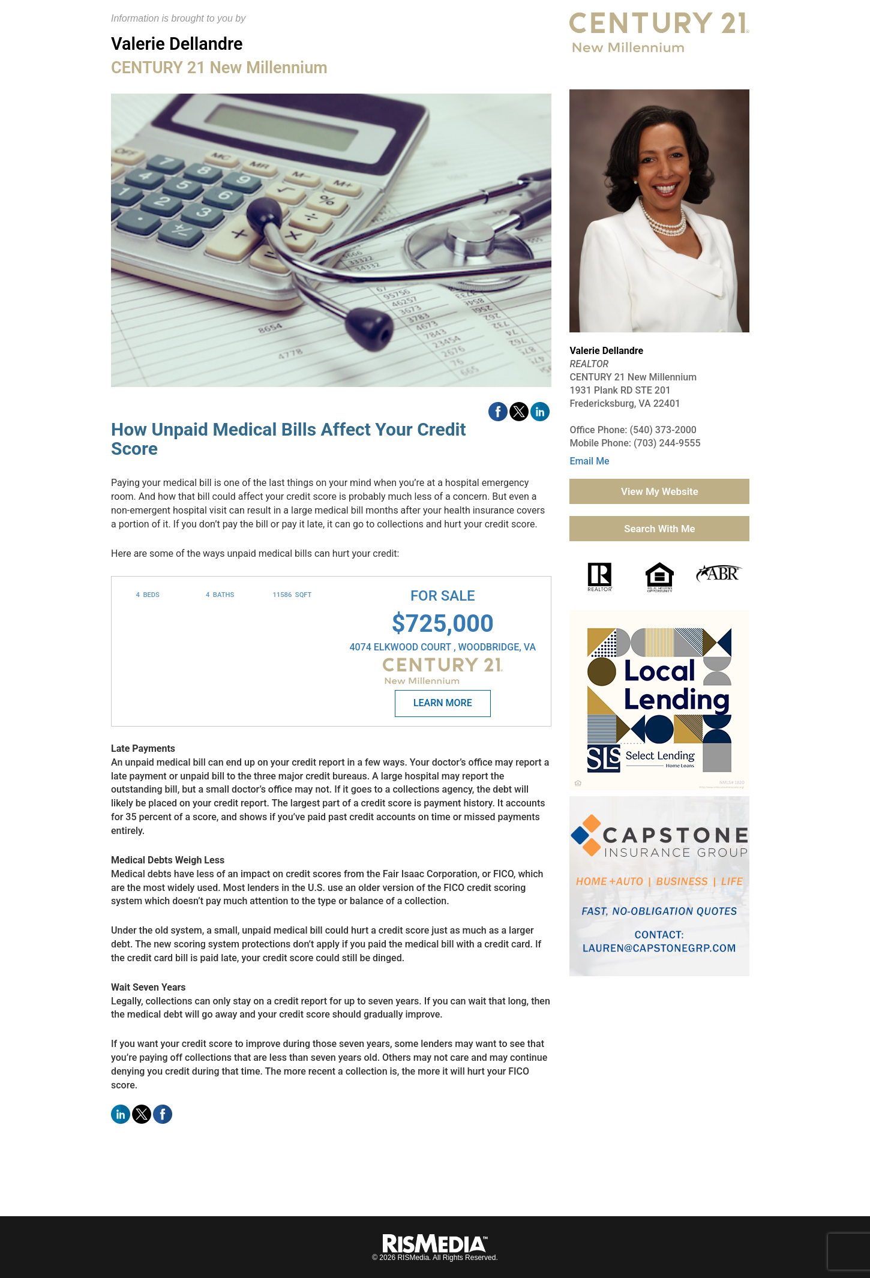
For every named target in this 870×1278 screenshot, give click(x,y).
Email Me (589, 461)
